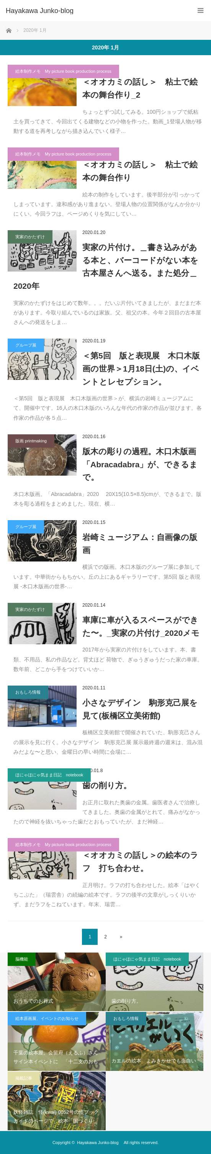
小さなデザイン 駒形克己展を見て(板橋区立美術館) (140, 709)
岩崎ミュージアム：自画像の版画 (139, 544)
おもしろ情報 (28, 692)
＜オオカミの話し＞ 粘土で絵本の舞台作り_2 (140, 88)
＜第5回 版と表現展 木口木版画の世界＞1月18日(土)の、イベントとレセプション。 (141, 368)
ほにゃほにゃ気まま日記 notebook (49, 775)
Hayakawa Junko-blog (43, 10)
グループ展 (25, 345)
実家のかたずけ (30, 236)
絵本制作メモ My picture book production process (63, 71)
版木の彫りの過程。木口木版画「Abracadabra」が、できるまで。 (140, 464)
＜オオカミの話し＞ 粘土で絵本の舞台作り (140, 171)
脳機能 (21, 959)
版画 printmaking (31, 441)
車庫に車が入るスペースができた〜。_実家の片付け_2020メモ (141, 626)
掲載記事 (23, 1078)
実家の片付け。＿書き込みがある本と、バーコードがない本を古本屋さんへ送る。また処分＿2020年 (105, 266)
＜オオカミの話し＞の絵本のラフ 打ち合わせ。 (140, 861)
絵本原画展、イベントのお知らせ (47, 1018)
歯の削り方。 (106, 785)
